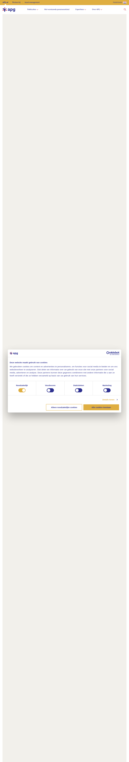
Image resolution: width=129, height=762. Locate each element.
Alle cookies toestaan (101, 407)
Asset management (32, 2)
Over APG (97, 9)
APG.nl (5, 2)
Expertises (80, 9)
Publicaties (32, 9)
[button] (124, 9)
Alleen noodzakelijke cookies (64, 407)
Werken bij (16, 2)
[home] (9, 9)
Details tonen (108, 400)
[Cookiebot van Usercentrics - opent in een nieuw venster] (108, 353)
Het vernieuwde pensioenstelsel (56, 9)
